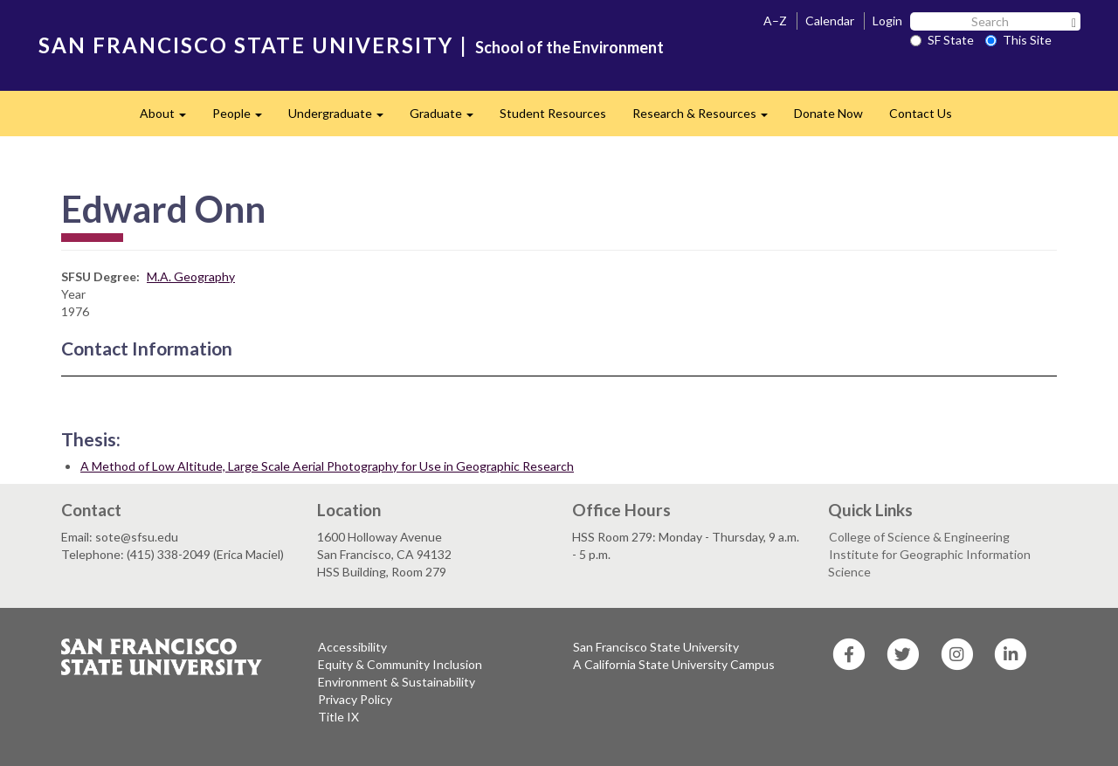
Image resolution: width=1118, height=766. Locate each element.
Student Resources (553, 113)
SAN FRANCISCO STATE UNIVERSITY (245, 45)
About (169, 118)
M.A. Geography (191, 276)
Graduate (448, 118)
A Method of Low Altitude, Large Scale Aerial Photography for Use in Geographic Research (327, 466)
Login (887, 20)
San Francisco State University (656, 646)
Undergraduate (342, 118)
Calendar (829, 20)
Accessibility (352, 646)
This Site (1018, 39)
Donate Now (828, 113)
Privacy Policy (355, 699)
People (243, 118)
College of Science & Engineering (919, 536)
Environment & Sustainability (396, 681)
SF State (942, 39)
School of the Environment (569, 47)
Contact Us (920, 113)
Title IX (338, 716)
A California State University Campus (674, 664)
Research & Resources (706, 118)
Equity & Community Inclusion (400, 664)
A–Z (775, 20)
